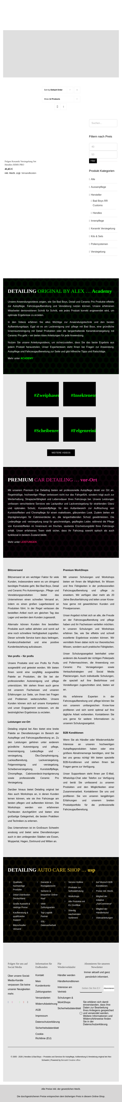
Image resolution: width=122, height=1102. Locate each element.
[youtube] (23, 1002)
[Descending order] (77, 90)
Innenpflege (97, 220)
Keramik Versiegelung (103, 228)
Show (52, 99)
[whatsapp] (19, 1002)
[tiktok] (27, 1002)
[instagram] (12, 1002)
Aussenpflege (98, 187)
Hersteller (96, 194)
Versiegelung (98, 251)
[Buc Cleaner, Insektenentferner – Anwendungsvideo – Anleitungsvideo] (79, 394)
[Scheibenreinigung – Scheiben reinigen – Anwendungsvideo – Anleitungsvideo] (42, 429)
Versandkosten (28, 173)
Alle (93, 179)
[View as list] (64, 107)
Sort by (53, 90)
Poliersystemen (99, 244)
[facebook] (8, 1002)
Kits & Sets (97, 236)
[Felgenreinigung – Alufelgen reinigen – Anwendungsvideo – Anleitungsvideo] (79, 429)
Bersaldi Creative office (70, 1060)
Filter (92, 161)
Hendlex (97, 213)
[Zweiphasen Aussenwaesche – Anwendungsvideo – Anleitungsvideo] (42, 394)
